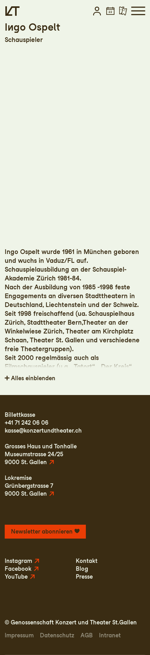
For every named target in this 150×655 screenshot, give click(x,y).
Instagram (18, 561)
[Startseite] (12, 11)
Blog (82, 568)
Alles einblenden (33, 378)
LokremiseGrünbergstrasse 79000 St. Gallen (29, 486)
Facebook (18, 568)
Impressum (19, 635)
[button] (97, 11)
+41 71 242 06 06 (26, 422)
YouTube (16, 576)
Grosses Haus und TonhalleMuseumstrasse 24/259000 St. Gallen (41, 454)
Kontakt (86, 561)
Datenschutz (57, 635)
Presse (84, 576)
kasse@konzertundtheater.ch (43, 430)
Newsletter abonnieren (42, 531)
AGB (87, 635)
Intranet (110, 635)
